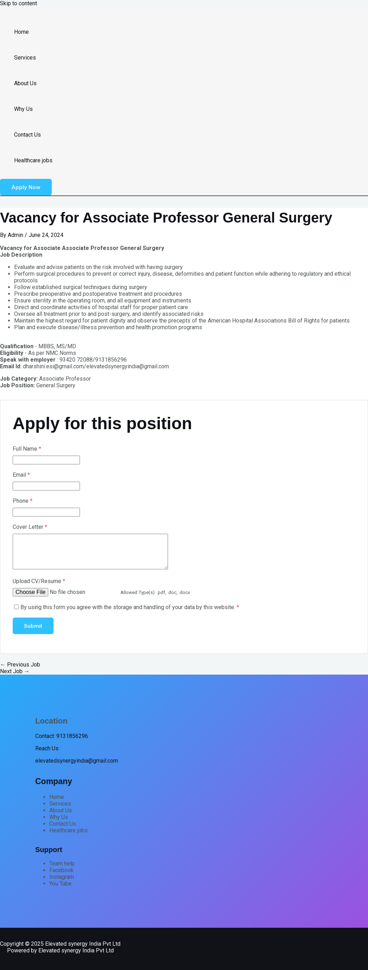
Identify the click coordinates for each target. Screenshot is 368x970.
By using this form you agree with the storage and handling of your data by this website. (129, 607)
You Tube (60, 883)
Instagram (61, 877)
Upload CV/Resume (39, 581)
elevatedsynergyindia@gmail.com (76, 760)
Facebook (61, 870)
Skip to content (18, 3)
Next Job (15, 671)
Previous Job (20, 664)
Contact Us (27, 134)
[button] (26, 187)
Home (21, 32)
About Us (25, 83)
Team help (62, 863)
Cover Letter (30, 527)
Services (25, 57)
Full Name (27, 448)
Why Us (23, 109)
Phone (22, 500)
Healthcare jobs (33, 160)
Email (21, 474)
